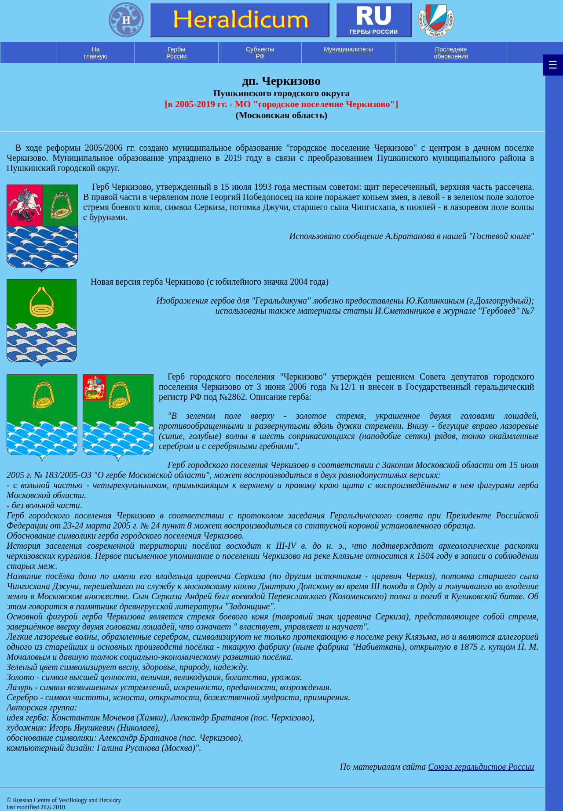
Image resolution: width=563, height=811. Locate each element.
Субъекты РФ (260, 53)
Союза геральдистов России (481, 766)
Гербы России (176, 53)
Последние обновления (451, 53)
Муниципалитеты (348, 49)
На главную (95, 53)
